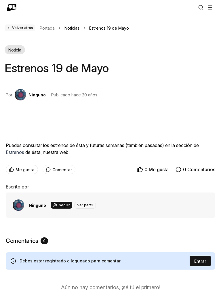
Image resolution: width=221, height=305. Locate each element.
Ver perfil (85, 205)
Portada (47, 28)
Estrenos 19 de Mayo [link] (109, 28)
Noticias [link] (71, 28)
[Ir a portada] (11, 7)
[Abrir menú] (210, 7)
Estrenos (15, 152)
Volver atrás (20, 28)
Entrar (200, 261)
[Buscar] (201, 7)
